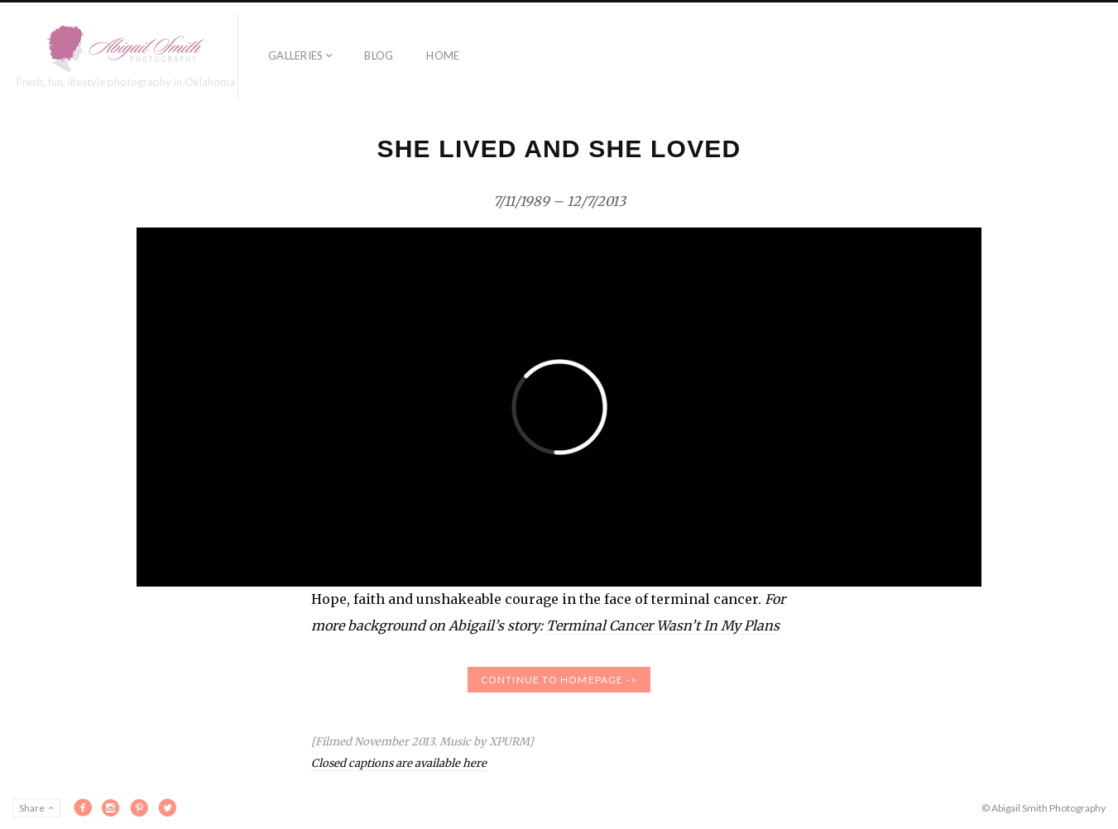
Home (442, 55)
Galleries (295, 55)
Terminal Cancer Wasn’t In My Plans (663, 625)
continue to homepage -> (559, 679)
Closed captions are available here (399, 763)
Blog (378, 55)
